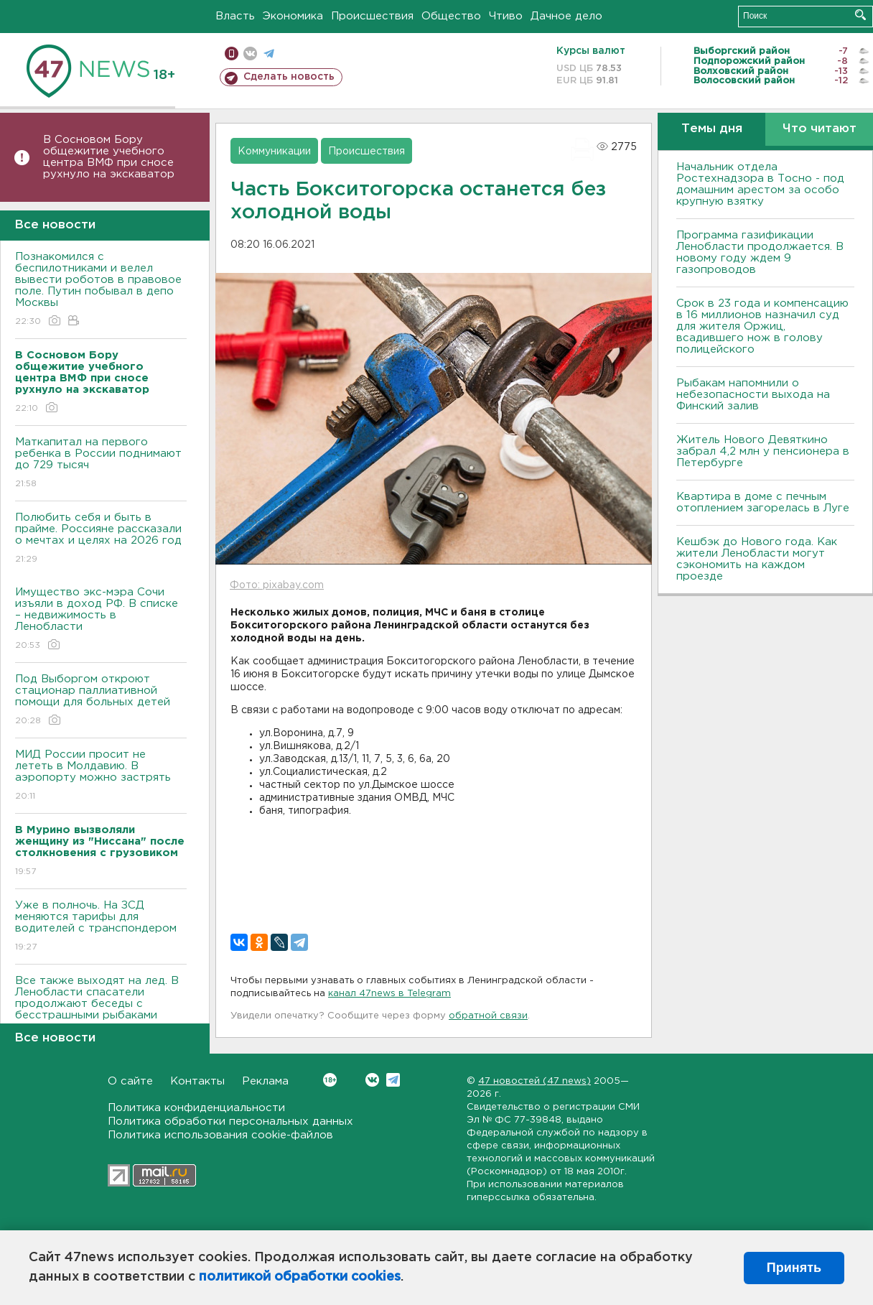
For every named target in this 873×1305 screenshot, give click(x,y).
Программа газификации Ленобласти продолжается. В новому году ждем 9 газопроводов (760, 252)
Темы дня (711, 129)
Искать (860, 14)
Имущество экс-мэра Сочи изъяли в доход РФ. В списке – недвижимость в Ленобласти (101, 619)
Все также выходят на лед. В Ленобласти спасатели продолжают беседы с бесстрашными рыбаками (101, 1008)
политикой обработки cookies (300, 1277)
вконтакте (250, 53)
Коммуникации (274, 151)
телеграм (269, 53)
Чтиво (506, 16)
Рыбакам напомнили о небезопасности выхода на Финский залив (753, 395)
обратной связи (488, 1016)
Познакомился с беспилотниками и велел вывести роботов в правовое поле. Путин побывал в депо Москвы (101, 290)
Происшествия (372, 16)
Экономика (293, 16)
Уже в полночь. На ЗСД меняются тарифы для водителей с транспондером (101, 927)
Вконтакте (330, 1080)
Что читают (819, 129)
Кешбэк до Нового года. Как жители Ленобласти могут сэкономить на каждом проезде (756, 559)
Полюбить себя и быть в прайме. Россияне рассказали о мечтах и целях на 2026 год (101, 539)
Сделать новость (289, 77)
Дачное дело (566, 16)
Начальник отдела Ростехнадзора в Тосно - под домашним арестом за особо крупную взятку (760, 184)
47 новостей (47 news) (534, 1081)
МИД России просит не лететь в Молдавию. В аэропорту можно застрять (101, 776)
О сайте (130, 1081)
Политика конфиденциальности (196, 1108)
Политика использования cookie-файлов (220, 1135)
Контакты (197, 1081)
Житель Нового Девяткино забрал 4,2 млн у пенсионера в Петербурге (762, 451)
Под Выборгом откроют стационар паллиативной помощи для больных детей (101, 700)
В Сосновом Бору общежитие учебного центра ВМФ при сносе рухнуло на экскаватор (110, 157)
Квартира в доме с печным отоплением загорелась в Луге (762, 502)
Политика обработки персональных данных (230, 1121)
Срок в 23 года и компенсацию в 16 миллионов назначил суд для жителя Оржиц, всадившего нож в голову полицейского (762, 326)
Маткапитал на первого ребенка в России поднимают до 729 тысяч (101, 463)
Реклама (265, 1081)
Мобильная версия (231, 53)
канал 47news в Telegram (389, 994)
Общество (451, 16)
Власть (235, 16)
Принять (794, 1267)
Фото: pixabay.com (277, 585)
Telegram (393, 1080)
